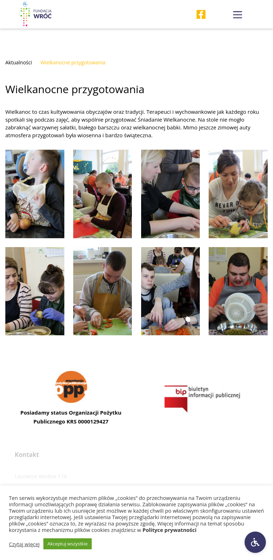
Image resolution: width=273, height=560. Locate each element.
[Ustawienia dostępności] (255, 542)
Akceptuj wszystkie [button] (68, 543)
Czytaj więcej (24, 544)
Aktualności (18, 62)
